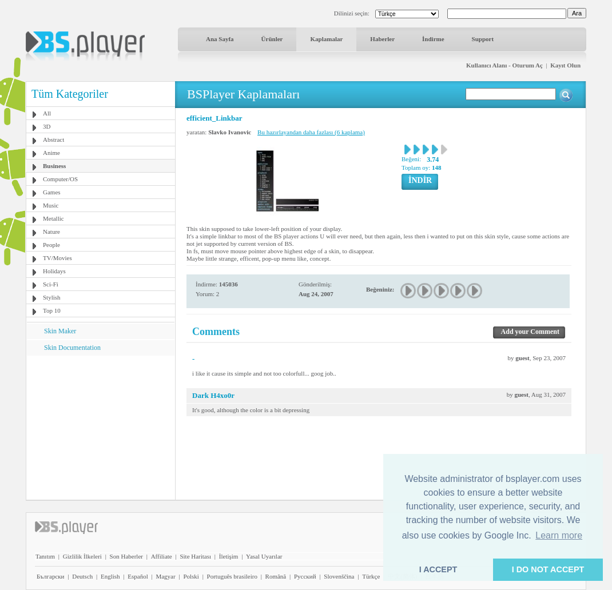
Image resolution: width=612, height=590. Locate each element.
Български (51, 576)
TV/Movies (57, 257)
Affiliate (161, 556)
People (51, 244)
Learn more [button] (558, 535)
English (110, 576)
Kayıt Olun (565, 65)
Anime (51, 152)
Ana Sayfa (220, 38)
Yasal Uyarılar (264, 556)
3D (46, 126)
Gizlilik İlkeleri (82, 556)
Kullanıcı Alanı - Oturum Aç (504, 65)
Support (483, 38)
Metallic (53, 218)
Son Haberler (126, 556)
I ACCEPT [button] (438, 569)
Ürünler (272, 38)
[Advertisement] (100, 427)
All (47, 113)
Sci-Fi (50, 284)
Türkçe (371, 576)
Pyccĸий (305, 576)
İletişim (229, 556)
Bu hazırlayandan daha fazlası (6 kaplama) (311, 132)
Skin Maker (60, 331)
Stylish (52, 297)
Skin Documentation (72, 348)
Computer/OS (60, 179)
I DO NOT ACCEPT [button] (548, 569)
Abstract (53, 139)
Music (51, 205)
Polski (191, 576)
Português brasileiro (232, 576)
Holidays (54, 271)
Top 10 (52, 310)
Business (54, 165)
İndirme (433, 38)
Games (52, 192)
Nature (51, 231)
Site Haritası (195, 556)
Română (276, 576)
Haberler (382, 38)
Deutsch (82, 576)
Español (138, 576)
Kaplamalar (326, 38)
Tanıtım (45, 556)
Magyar (165, 576)
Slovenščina (339, 576)
